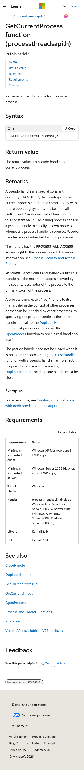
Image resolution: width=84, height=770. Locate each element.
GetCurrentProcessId (21, 583)
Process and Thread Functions (28, 611)
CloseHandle (65, 354)
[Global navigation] (4, 6)
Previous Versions (44, 736)
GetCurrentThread (19, 593)
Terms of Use (18, 750)
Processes (13, 621)
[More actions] (75, 16)
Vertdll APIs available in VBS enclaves (34, 630)
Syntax (13, 62)
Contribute (31, 743)
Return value (17, 68)
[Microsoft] (42, 6)
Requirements (18, 79)
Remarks (15, 73)
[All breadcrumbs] (9, 16)
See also (14, 85)
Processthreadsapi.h (29, 16)
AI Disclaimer (18, 736)
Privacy (49, 743)
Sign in (75, 6)
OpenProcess (15, 333)
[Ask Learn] (66, 16)
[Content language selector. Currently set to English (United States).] (29, 704)
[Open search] (64, 6)
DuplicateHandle (52, 322)
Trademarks (40, 750)
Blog (12, 743)
